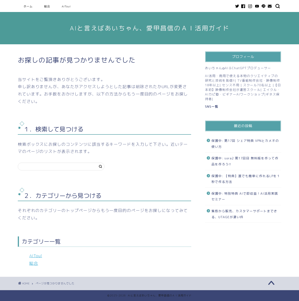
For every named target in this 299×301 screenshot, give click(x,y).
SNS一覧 (211, 106)
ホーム (28, 6)
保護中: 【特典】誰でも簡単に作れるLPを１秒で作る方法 (245, 179)
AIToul (66, 6)
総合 (47, 6)
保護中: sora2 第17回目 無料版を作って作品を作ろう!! (244, 161)
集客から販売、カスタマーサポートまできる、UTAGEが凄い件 (244, 214)
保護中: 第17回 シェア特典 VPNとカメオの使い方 (245, 143)
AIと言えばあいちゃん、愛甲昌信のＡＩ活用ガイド (149, 28)
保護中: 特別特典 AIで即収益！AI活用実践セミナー (244, 196)
